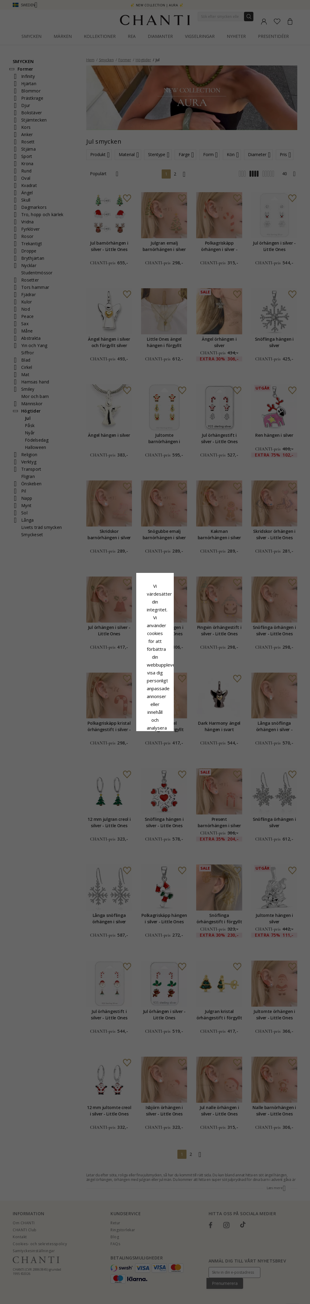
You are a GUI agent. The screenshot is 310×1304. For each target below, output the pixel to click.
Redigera (182, 702)
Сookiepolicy (124, 658)
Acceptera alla (155, 688)
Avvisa (128, 702)
